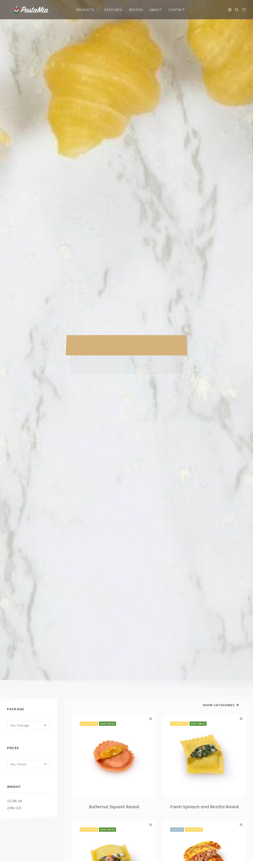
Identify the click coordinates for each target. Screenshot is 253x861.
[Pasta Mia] (24, 10)
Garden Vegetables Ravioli (114, 362)
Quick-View (150, 148)
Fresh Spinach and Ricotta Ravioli (204, 236)
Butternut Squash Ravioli (114, 236)
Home (136, 777)
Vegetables (107, 153)
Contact (173, 9)
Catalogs (139, 800)
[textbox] (28, 155)
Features (109, 9)
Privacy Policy (162, 730)
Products (83, 9)
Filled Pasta (89, 153)
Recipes (132, 9)
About (152, 9)
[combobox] (28, 155)
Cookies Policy (204, 784)
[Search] (236, 9)
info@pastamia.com (21, 777)
